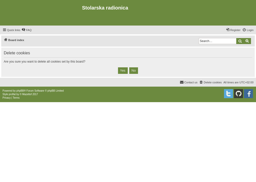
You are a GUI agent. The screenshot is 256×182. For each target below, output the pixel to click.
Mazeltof (27, 94)
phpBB (20, 90)
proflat (12, 94)
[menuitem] (27, 30)
